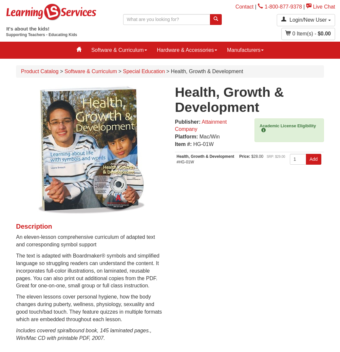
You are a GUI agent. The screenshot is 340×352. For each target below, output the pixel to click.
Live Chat (320, 7)
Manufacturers (245, 50)
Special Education (144, 71)
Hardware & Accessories (187, 50)
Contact (245, 7)
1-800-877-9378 (280, 7)
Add (314, 159)
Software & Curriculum (119, 50)
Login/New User (306, 19)
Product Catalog (40, 71)
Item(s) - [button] (308, 33)
